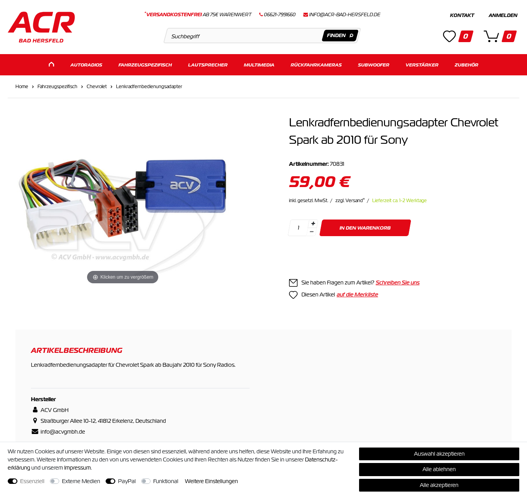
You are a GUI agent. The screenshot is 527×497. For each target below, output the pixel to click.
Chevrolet (97, 86)
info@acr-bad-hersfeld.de (344, 15)
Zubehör (466, 65)
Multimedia (259, 65)
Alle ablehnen (439, 469)
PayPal (127, 481)
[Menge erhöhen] (313, 224)
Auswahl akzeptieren (439, 453)
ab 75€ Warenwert (198, 15)
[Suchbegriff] (262, 35)
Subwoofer (373, 65)
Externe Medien (81, 481)
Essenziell (32, 481)
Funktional (165, 481)
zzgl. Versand (350, 200)
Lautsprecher (208, 65)
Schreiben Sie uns (397, 282)
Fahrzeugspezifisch (145, 65)
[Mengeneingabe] (298, 228)
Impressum (77, 467)
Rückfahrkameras (316, 65)
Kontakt (462, 15)
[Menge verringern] (311, 232)
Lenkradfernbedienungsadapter (149, 86)
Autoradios (86, 65)
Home (21, 86)
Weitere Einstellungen (211, 481)
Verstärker (422, 65)
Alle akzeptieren (439, 485)
